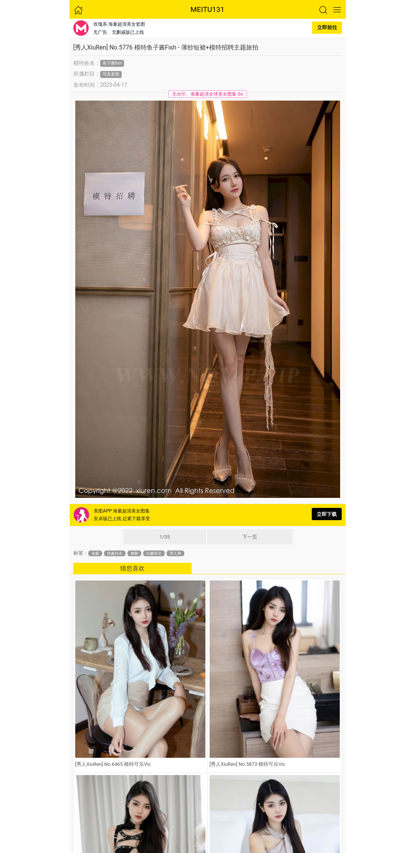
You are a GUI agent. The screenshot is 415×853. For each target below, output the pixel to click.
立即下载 (327, 514)
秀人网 (175, 553)
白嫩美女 (154, 553)
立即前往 (327, 27)
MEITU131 (207, 9)
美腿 (95, 553)
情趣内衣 (114, 553)
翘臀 (134, 553)
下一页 (249, 537)
